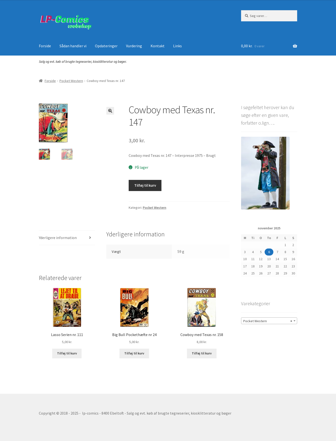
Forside (45, 45)
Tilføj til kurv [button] (67, 353)
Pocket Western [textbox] (267, 321)
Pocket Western (71, 81)
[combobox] (269, 320)
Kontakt (158, 45)
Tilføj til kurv (145, 185)
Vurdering (134, 45)
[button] (110, 111)
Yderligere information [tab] (58, 237)
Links (177, 45)
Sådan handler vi (72, 45)
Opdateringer (106, 45)
